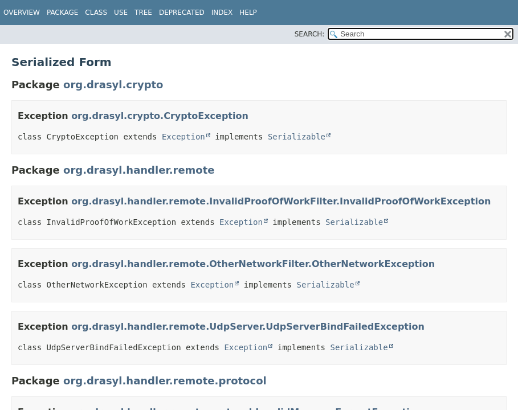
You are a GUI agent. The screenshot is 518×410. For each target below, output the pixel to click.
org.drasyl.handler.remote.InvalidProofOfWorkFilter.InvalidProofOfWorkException (281, 201)
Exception (183, 136)
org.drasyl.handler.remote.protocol (165, 381)
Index (222, 13)
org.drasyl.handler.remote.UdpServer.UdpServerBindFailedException (248, 326)
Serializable (296, 136)
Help (248, 13)
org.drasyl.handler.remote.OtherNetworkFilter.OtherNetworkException (253, 264)
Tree (143, 13)
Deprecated (182, 13)
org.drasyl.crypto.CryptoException (159, 115)
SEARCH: (310, 34)
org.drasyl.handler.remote (139, 170)
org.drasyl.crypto (113, 85)
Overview (21, 13)
